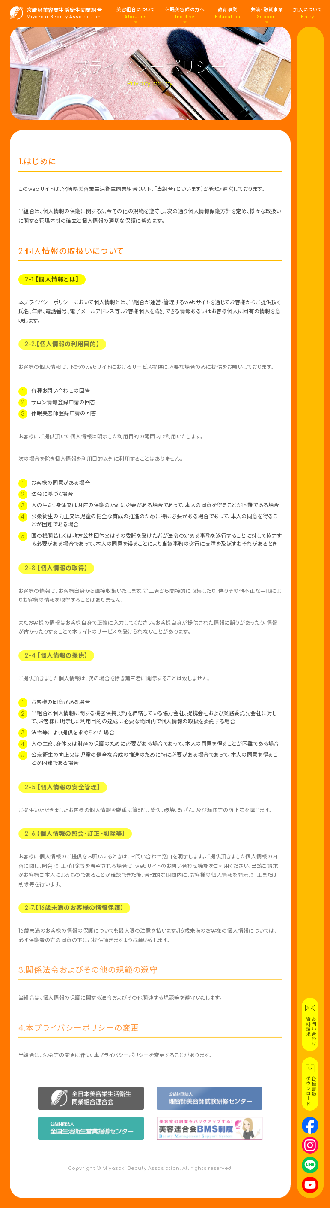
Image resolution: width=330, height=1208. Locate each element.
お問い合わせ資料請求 (310, 1031)
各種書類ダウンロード (310, 1090)
